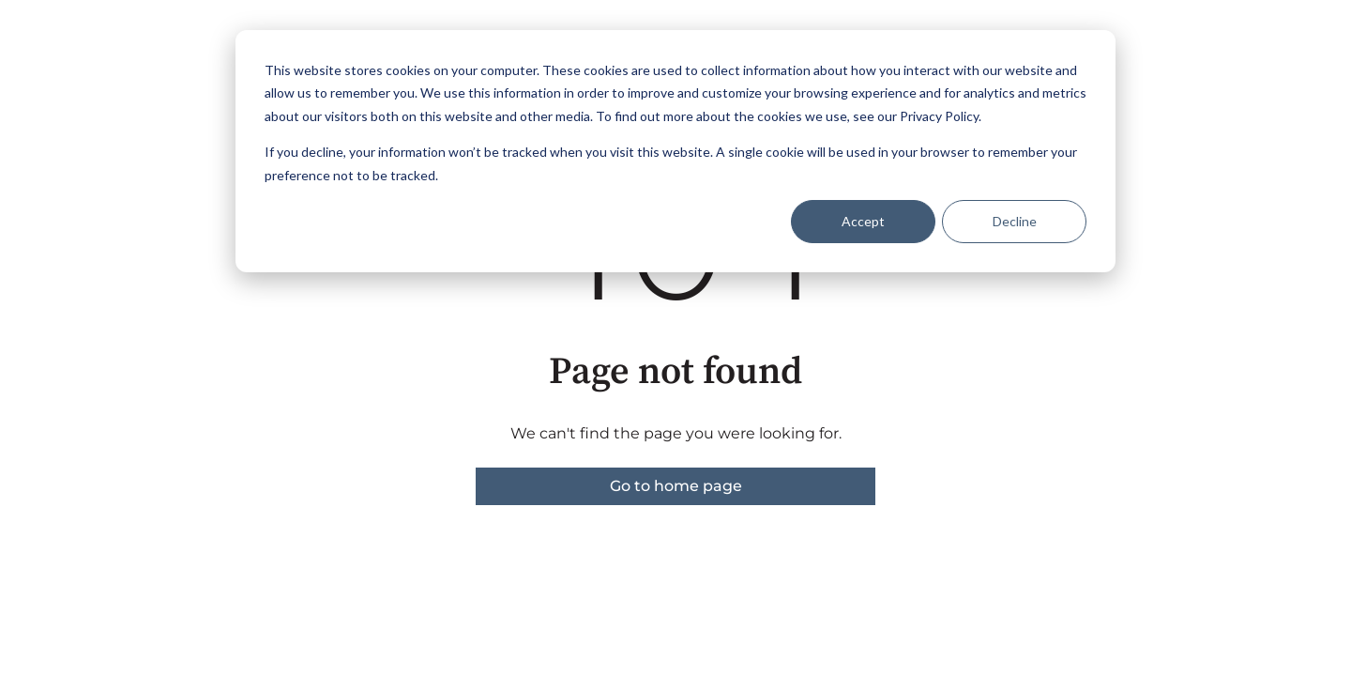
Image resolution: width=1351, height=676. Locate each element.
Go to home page (676, 486)
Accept (863, 221)
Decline (1015, 221)
